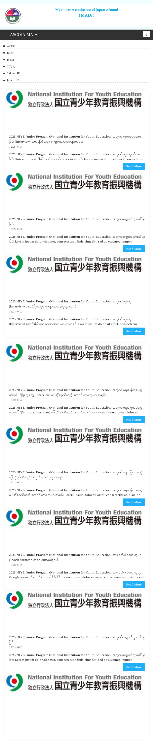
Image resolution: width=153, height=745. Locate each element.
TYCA (11, 67)
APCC (11, 46)
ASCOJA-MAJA (24, 34)
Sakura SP (13, 73)
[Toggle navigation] (146, 34)
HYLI (10, 60)
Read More (134, 166)
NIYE (10, 53)
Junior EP (13, 80)
